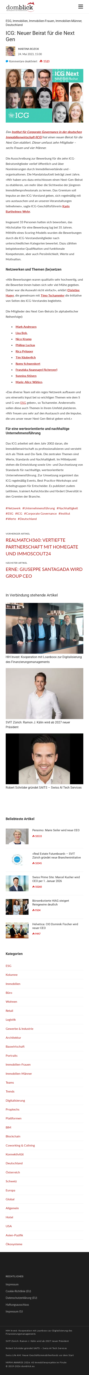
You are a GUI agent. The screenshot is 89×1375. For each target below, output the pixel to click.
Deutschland (14, 25)
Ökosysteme (14, 1244)
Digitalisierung (15, 1100)
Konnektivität (15, 1154)
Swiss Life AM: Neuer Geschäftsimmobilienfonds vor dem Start (40, 1355)
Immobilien (20, 21)
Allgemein (12, 1208)
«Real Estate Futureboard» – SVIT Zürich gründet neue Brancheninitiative (56, 855)
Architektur (13, 1037)
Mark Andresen (26, 326)
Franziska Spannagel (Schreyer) (36, 369)
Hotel (9, 1217)
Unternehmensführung (39, 508)
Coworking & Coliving (20, 1145)
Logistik (11, 1019)
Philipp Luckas (25, 345)
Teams (10, 1082)
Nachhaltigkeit (68, 508)
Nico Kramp (24, 339)
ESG (8, 21)
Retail (9, 1010)
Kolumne (11, 974)
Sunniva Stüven (26, 375)
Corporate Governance (41, 513)
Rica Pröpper (24, 351)
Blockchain (13, 1136)
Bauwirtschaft (15, 1046)
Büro (9, 992)
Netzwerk (14, 508)
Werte (12, 518)
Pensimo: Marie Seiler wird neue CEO (55, 830)
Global (10, 1199)
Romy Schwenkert (28, 363)
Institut (65, 513)
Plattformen (13, 1118)
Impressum (12, 1284)
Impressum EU (14, 1311)
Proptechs (12, 1109)
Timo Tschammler (52, 295)
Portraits (11, 1055)
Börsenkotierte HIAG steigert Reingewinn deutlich (50, 902)
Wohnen (11, 1001)
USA (9, 1226)
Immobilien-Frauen (41, 21)
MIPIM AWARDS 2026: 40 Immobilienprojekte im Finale (36, 1362)
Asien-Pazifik (14, 1235)
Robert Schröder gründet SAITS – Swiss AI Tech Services (36, 1348)
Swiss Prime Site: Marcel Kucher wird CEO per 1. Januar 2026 (56, 879)
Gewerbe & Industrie (19, 1028)
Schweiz (11, 1181)
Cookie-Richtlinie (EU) (18, 1291)
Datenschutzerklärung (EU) (21, 1297)
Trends (10, 1091)
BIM (8, 1127)
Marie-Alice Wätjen (29, 382)
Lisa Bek (21, 333)
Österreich (13, 1172)
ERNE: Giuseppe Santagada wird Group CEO (44, 572)
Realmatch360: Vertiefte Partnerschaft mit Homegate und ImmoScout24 (42, 546)
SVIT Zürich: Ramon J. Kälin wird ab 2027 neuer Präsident (37, 1341)
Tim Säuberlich (26, 357)
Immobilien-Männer (68, 21)
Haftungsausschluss (17, 1304)
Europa (10, 1190)
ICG (19, 513)
